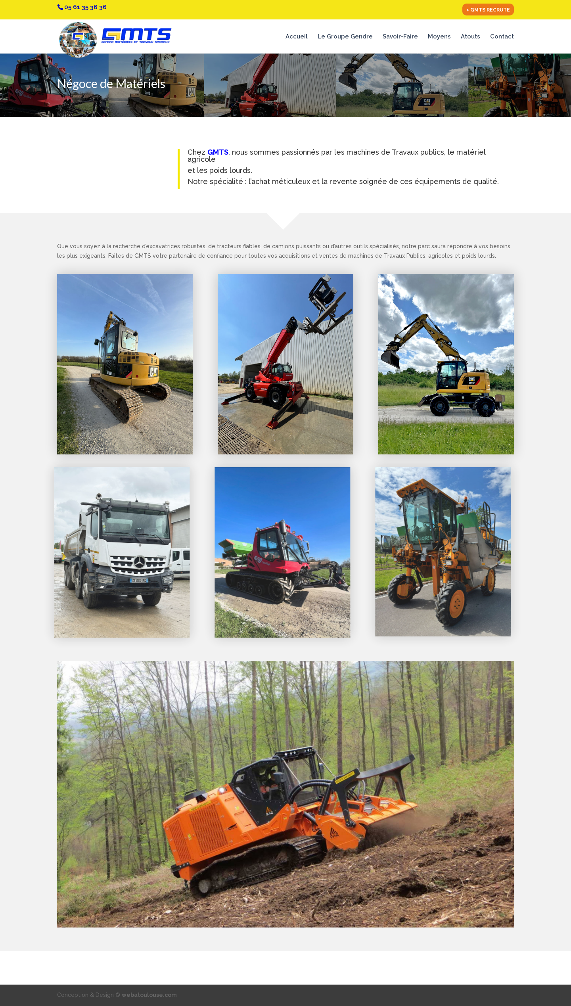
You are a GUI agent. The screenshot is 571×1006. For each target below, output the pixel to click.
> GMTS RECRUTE (488, 10)
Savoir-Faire (400, 37)
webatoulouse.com (149, 995)
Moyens (439, 37)
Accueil (297, 37)
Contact (502, 37)
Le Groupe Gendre (345, 37)
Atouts (470, 37)
